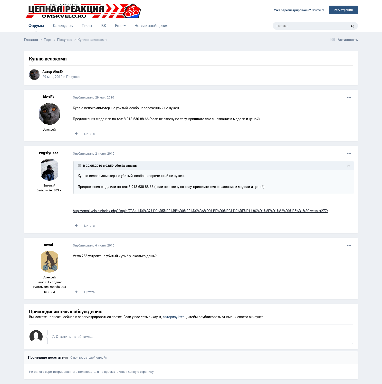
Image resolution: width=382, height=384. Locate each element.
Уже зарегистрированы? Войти (299, 10)
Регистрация (343, 10)
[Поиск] (299, 26)
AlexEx (58, 72)
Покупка (73, 77)
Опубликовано (93, 97)
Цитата (89, 134)
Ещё (120, 25)
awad (48, 245)
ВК (103, 25)
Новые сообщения (151, 25)
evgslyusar (48, 153)
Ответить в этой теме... (72, 337)
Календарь (63, 25)
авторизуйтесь (174, 317)
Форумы (36, 27)
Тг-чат (87, 25)
